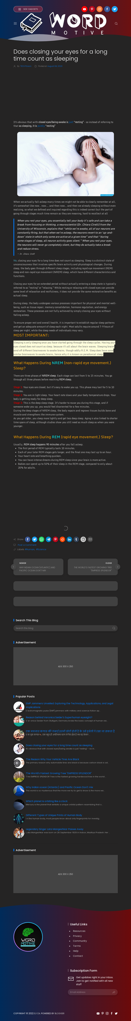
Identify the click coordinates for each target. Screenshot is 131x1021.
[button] (27, 539)
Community (80, 941)
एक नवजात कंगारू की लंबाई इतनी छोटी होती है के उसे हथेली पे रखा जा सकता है (70, 731)
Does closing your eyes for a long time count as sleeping (59, 745)
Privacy (77, 936)
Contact (78, 956)
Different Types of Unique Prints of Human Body (54, 815)
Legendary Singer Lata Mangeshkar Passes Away (54, 829)
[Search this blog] (65, 628)
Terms (77, 946)
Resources (79, 931)
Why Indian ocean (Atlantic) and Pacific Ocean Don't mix (59, 787)
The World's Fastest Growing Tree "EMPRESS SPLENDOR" (59, 773)
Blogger (59, 1013)
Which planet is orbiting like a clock (47, 801)
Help (75, 951)
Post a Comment (26, 544)
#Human (29, 549)
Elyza (37, 1013)
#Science (41, 549)
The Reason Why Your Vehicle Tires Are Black (52, 759)
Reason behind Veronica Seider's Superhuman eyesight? (59, 717)
